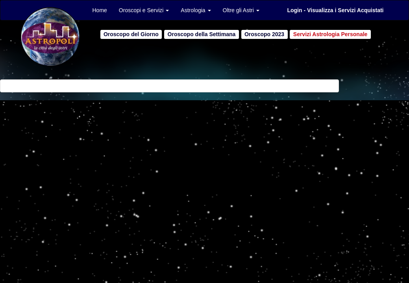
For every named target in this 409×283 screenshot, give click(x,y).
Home (100, 10)
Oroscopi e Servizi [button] (144, 10)
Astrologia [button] (196, 10)
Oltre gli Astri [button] (241, 10)
